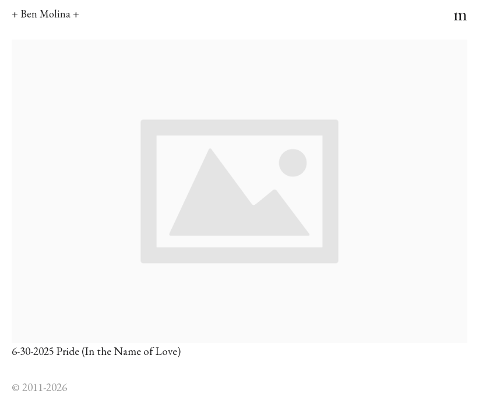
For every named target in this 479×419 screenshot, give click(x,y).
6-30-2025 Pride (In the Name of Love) (96, 351)
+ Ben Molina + (45, 13)
